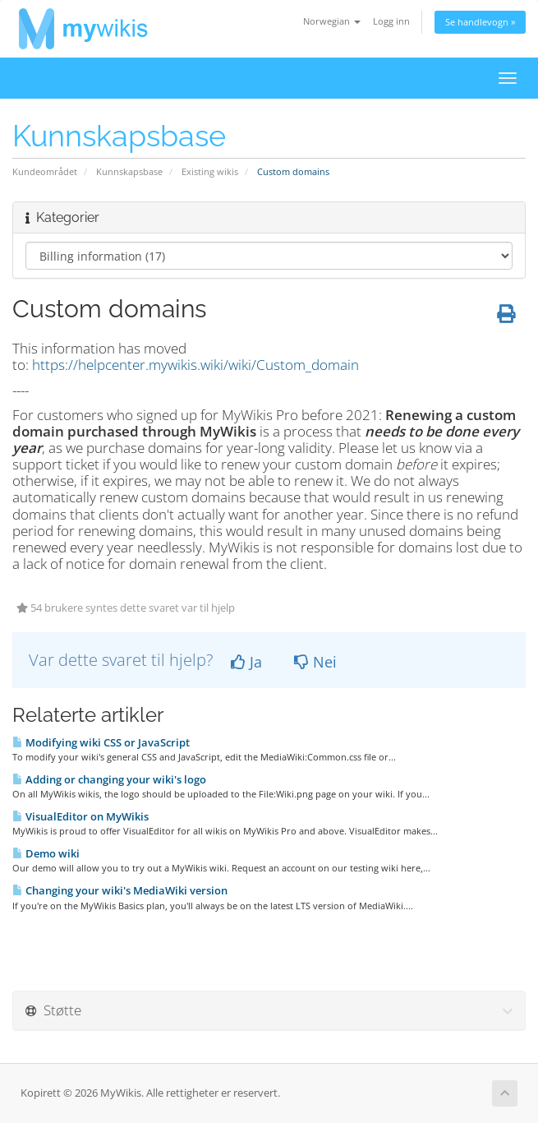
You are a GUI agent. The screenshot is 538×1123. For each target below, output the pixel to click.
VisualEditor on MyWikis (80, 816)
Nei (315, 662)
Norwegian (332, 21)
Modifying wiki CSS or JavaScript (101, 742)
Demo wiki (46, 853)
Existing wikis (210, 171)
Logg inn (391, 21)
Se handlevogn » (480, 22)
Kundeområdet (44, 171)
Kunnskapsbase (129, 171)
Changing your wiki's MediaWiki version (120, 890)
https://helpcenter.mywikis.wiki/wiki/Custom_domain (195, 364)
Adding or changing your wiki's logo (109, 779)
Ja (246, 662)
